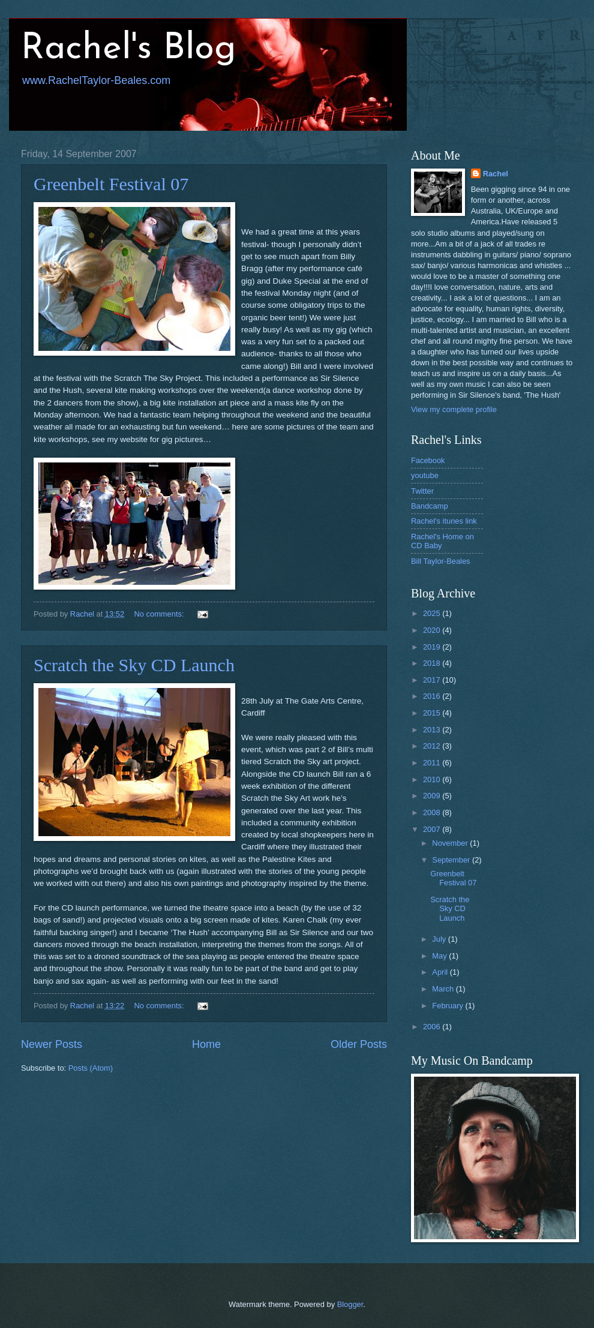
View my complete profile (454, 409)
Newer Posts (51, 1044)
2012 (432, 745)
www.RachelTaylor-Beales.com (96, 80)
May (440, 955)
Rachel (495, 173)
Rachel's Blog (128, 49)
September (452, 859)
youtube (425, 475)
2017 (432, 679)
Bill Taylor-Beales (440, 561)
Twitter (422, 490)
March (443, 988)
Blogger (350, 1304)
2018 (432, 663)
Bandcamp (429, 505)
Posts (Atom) (90, 1067)
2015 (432, 712)
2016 (432, 696)
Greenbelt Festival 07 (111, 184)
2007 (432, 829)
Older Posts (359, 1044)
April (440, 972)
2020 (432, 630)
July (440, 939)
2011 (432, 762)
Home (206, 1044)
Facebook (428, 460)
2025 (432, 613)
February (448, 1005)
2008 (432, 812)
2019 (432, 646)
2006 (432, 1026)
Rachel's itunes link (444, 520)
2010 (432, 779)
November (451, 843)
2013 (432, 729)
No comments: (160, 613)
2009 (432, 795)
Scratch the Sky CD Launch (134, 665)
